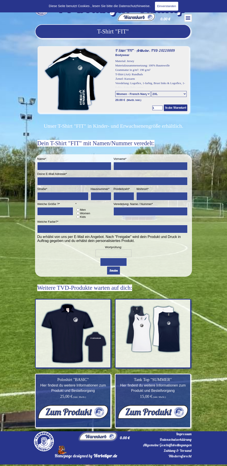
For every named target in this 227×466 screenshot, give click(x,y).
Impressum (184, 434)
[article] (113, 79)
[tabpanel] (113, 31)
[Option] (133, 94)
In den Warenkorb (175, 107)
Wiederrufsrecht (180, 456)
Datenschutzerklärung (176, 439)
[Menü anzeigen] (188, 18)
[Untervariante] (169, 94)
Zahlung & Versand (178, 450)
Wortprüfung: (113, 247)
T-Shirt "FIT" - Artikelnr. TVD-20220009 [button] (145, 50)
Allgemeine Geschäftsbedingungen (167, 445)
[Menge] (157, 108)
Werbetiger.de (105, 455)
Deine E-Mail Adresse (52, 174)
